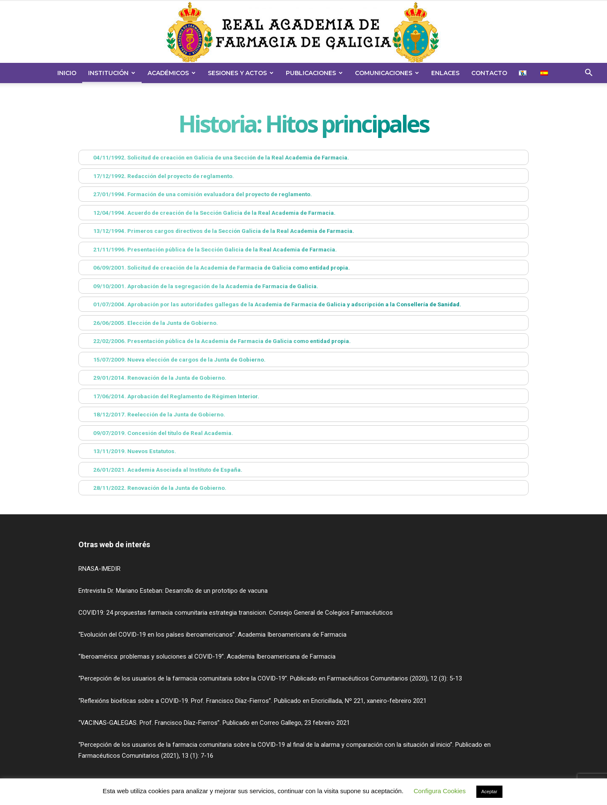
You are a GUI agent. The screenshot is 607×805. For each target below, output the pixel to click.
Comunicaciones (387, 73)
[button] (588, 74)
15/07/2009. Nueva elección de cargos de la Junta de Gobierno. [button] (174, 359)
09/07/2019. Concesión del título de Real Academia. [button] (157, 433)
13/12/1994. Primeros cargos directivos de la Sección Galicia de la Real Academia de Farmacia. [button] (218, 231)
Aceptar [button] (489, 791)
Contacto (489, 73)
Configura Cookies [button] (439, 790)
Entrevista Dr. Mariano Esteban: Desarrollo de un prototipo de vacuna (173, 590)
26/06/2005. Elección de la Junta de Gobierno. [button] (150, 323)
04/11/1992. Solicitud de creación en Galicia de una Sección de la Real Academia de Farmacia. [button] (215, 157)
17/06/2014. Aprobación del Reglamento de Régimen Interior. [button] (170, 396)
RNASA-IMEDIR (99, 569)
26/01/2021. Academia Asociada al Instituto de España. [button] (162, 469)
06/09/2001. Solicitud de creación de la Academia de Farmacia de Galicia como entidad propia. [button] (216, 267)
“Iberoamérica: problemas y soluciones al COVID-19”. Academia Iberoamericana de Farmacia (207, 656)
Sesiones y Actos (241, 73)
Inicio (66, 73)
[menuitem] (523, 73)
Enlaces (445, 73)
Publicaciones (314, 73)
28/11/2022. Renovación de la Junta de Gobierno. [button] (154, 488)
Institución (111, 73)
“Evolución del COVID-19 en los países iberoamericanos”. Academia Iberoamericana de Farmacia (212, 634)
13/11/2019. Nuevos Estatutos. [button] (129, 451)
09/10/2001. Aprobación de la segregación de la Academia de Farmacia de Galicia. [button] (200, 286)
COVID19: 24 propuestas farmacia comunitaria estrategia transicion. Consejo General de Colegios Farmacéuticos (235, 612)
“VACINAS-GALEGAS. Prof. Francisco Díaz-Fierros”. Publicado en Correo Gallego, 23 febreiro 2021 (214, 723)
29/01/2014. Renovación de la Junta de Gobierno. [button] (154, 377)
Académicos (172, 73)
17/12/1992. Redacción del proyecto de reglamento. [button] (158, 176)
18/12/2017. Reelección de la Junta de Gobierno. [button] (153, 414)
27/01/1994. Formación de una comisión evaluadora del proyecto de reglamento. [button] (197, 194)
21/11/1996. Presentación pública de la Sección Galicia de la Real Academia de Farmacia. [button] (209, 249)
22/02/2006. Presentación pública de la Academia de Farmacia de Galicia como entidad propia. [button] (216, 341)
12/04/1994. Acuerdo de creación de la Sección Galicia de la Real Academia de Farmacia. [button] (209, 212)
